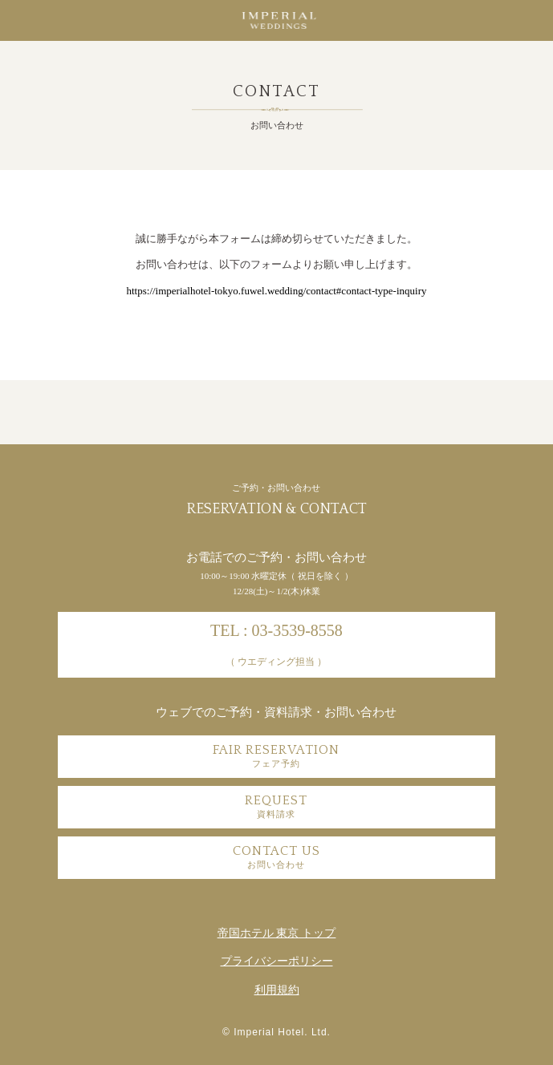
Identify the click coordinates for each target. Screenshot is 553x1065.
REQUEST (276, 806)
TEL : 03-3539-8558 (276, 644)
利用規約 (276, 989)
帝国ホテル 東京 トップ (277, 932)
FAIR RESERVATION (276, 755)
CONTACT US (276, 856)
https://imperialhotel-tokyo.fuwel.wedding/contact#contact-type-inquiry (276, 291)
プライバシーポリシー (277, 960)
